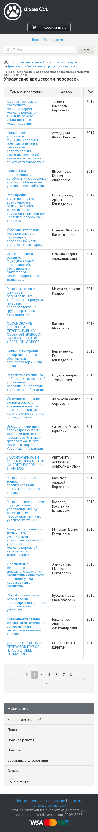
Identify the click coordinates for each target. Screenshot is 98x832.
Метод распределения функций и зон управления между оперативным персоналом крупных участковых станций (25, 510)
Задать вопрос (19, 781)
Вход (36, 39)
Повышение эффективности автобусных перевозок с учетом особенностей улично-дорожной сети (26, 178)
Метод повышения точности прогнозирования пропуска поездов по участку (24, 485)
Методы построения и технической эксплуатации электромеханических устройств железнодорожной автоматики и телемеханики (24, 542)
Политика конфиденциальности (57, 803)
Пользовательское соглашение (40, 800)
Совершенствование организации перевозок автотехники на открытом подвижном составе (26, 626)
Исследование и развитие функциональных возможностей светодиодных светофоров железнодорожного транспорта (23, 266)
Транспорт (15, 66)
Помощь (14, 750)
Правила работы (21, 740)
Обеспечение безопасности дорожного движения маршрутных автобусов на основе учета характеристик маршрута (26, 575)
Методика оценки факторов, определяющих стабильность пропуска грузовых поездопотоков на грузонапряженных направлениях (25, 301)
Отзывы (14, 770)
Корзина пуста (55, 27)
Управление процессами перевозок (54, 66)
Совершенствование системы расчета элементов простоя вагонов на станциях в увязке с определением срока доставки (26, 407)
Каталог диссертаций (28, 62)
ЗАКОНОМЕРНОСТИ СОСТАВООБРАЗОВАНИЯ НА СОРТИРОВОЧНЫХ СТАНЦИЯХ (27, 463)
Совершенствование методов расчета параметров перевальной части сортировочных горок (24, 237)
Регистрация (53, 39)
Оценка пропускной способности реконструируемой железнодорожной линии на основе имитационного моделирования (22, 112)
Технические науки (63, 62)
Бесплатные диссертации (28, 760)
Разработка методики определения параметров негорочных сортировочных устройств (27, 602)
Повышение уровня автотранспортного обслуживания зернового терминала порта (24, 358)
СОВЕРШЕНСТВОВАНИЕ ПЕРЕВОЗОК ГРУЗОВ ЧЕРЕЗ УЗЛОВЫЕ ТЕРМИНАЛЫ (25, 648)
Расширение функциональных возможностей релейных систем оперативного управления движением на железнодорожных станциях (26, 208)
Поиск (12, 729)
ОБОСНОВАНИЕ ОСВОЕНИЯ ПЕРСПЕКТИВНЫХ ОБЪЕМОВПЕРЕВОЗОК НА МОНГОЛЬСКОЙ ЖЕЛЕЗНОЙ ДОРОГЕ (24, 332)
